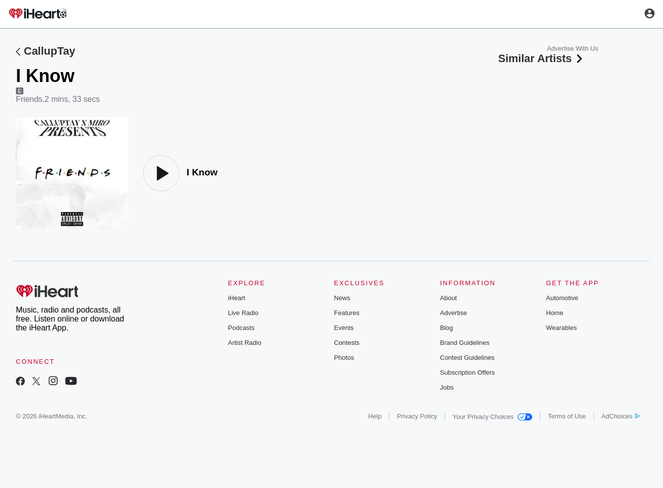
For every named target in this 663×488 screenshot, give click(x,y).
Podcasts (241, 327)
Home (555, 313)
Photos (344, 357)
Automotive (562, 298)
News (342, 298)
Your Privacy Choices (492, 416)
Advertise (453, 313)
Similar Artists (541, 58)
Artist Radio (244, 342)
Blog (446, 327)
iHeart (236, 298)
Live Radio (243, 313)
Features (347, 313)
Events (344, 327)
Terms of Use (567, 416)
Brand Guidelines (465, 342)
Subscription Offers (467, 372)
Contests (347, 342)
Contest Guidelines (467, 357)
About (448, 298)
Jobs (446, 387)
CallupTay (49, 51)
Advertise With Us (572, 48)
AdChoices (620, 416)
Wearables (561, 327)
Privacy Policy (417, 416)
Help (375, 416)
